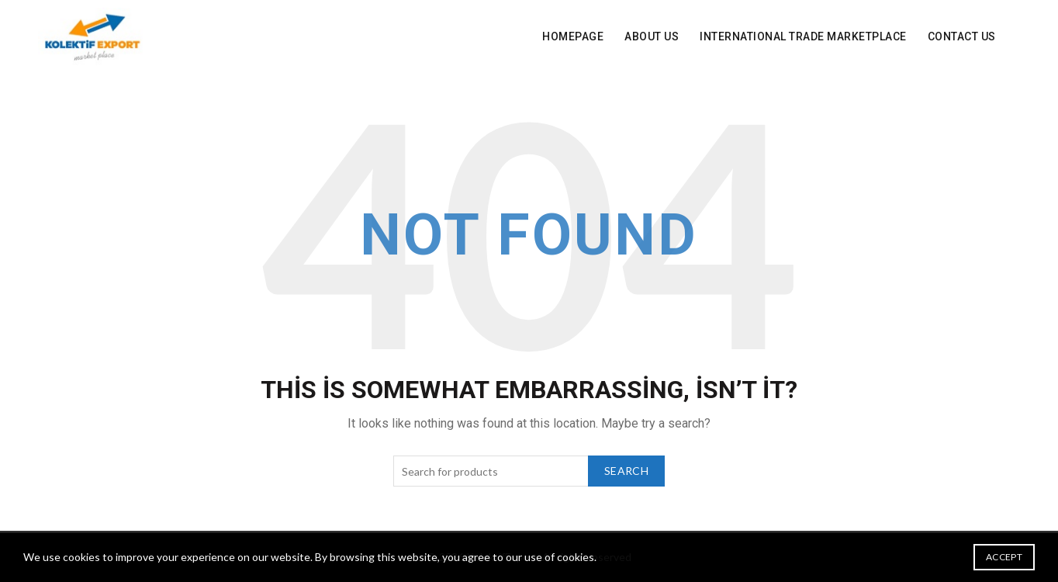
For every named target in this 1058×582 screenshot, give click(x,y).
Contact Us (962, 36)
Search (626, 470)
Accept (1004, 557)
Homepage (572, 36)
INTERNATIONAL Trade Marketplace (803, 36)
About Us (651, 36)
